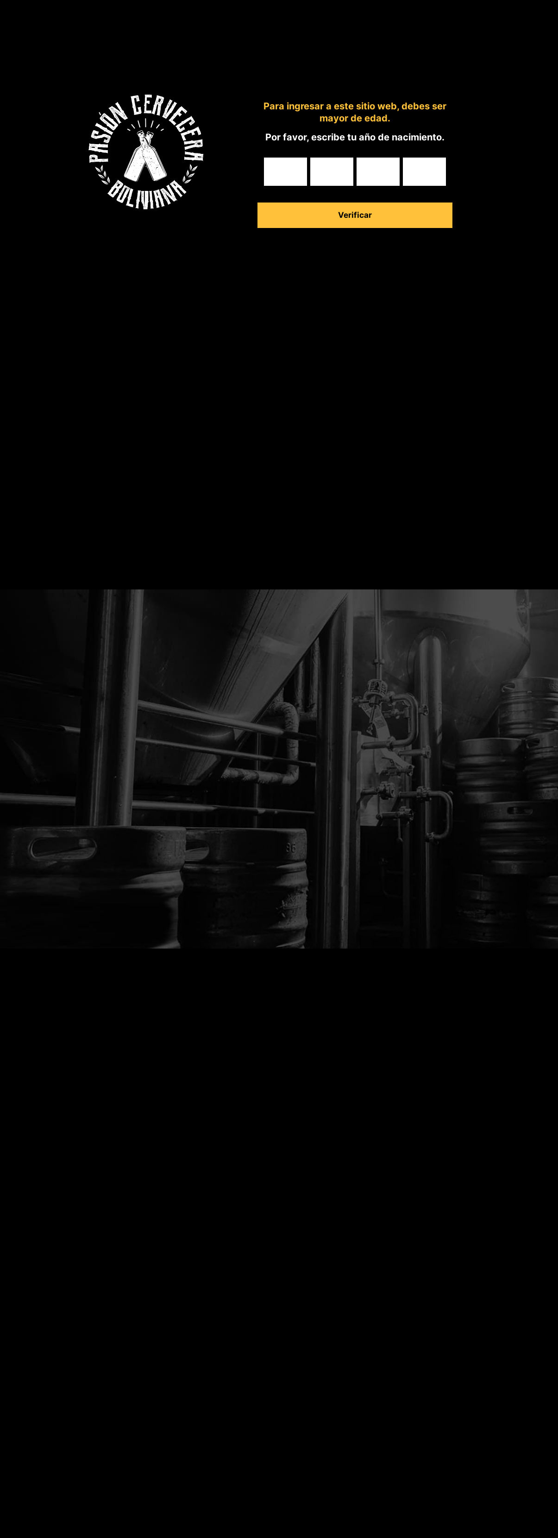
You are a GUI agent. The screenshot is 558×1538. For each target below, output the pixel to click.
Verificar (355, 215)
